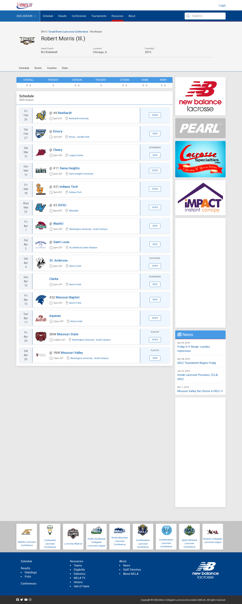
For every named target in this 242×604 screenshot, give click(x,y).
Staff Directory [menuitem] (132, 569)
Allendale (73, 210)
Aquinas (55, 316)
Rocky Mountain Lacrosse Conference (120, 541)
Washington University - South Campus (88, 229)
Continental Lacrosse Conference (50, 543)
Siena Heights (70, 168)
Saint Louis (61, 242)
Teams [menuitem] (78, 565)
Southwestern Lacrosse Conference (166, 543)
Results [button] (62, 16)
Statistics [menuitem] (79, 573)
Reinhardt (65, 113)
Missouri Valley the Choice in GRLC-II (200, 391)
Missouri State (67, 334)
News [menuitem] (126, 565)
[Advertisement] (200, 273)
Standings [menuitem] (31, 572)
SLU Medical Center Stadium (83, 247)
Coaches (52, 68)
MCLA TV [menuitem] (79, 578)
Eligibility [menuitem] (79, 569)
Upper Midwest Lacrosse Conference (189, 543)
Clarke (53, 279)
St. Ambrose (58, 260)
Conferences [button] (79, 16)
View (154, 133)
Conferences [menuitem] (28, 583)
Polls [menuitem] (28, 576)
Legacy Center (76, 155)
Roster (38, 68)
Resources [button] (117, 16)
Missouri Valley (72, 352)
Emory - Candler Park (79, 137)
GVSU (62, 205)
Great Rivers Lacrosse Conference (68, 31)
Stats (65, 68)
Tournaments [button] (98, 16)
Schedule (24, 68)
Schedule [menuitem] (48, 16)
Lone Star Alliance (73, 543)
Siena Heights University (81, 173)
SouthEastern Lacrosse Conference (143, 543)
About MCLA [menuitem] (130, 573)
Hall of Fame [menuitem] (81, 586)
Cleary (57, 150)
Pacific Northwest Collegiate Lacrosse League (96, 542)
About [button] (131, 16)
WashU (58, 223)
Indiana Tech (69, 186)
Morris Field (75, 266)
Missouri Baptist (68, 297)
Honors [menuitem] (78, 582)
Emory (57, 131)
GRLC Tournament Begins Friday (196, 363)
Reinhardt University (79, 118)
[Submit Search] (188, 16)
